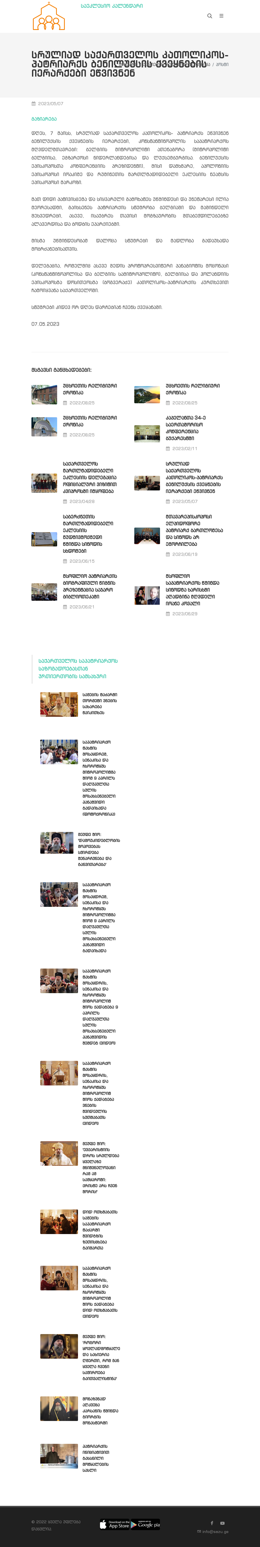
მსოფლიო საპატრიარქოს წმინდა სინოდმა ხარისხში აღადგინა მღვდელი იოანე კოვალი (192, 590)
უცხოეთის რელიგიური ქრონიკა (176, 65)
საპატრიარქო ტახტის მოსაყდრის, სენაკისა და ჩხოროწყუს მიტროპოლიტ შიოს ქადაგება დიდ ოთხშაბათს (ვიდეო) (100, 1293)
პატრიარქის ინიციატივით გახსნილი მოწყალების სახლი (96, 1459)
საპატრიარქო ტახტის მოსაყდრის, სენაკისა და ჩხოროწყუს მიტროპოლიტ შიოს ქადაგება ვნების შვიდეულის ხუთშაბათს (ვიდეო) (98, 1094)
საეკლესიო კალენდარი (112, 6)
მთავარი (128, 65)
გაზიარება (44, 119)
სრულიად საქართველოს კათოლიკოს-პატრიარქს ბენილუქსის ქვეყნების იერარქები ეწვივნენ (194, 478)
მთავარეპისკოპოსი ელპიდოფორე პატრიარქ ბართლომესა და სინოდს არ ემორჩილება (194, 531)
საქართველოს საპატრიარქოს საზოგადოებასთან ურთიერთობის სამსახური (78, 669)
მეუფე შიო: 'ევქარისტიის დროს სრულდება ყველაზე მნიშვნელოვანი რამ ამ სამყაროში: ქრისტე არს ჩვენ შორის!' (101, 1168)
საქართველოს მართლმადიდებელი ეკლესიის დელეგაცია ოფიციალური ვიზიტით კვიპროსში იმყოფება (90, 478)
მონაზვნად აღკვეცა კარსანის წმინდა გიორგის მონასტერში (100, 1411)
